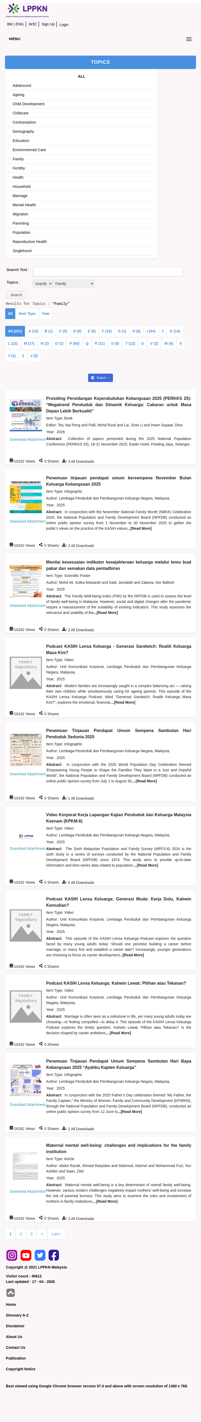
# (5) (34, 356)
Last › (57, 1234)
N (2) (45, 343)
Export (99, 378)
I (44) (151, 331)
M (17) (29, 343)
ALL (81, 76)
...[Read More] (139, 528)
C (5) (63, 331)
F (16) (107, 331)
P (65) (74, 343)
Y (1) (12, 356)
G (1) (122, 331)
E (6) (92, 331)
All (10, 313)
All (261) (15, 331)
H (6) (136, 331)
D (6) (77, 331)
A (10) (33, 331)
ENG (20, 24)
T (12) (130, 343)
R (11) (100, 343)
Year (46, 313)
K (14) (175, 331)
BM (10, 24)
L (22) (13, 343)
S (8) (115, 343)
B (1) (49, 331)
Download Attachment (27, 439)
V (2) (154, 343)
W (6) (168, 343)
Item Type (27, 313)
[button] (16, 295)
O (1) (59, 343)
